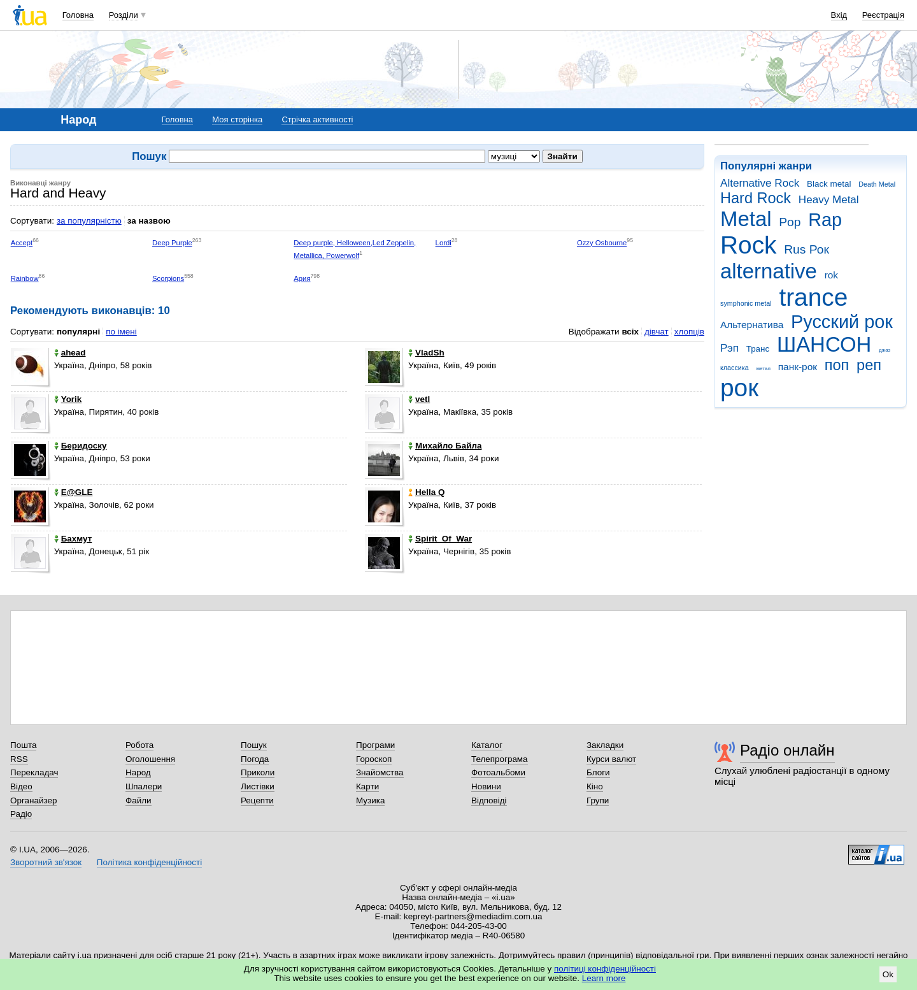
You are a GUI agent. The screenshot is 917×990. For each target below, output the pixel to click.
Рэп (729, 348)
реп (869, 365)
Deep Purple (172, 243)
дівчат (656, 331)
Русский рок (842, 322)
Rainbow (25, 278)
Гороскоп (374, 759)
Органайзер (33, 800)
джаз (884, 350)
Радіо (21, 814)
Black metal (829, 184)
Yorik (68, 399)
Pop (789, 222)
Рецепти (257, 800)
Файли (138, 800)
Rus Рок (806, 249)
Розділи (123, 15)
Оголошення (150, 759)
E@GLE (73, 492)
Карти (367, 786)
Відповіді (489, 800)
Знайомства (380, 772)
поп (837, 365)
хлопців (689, 331)
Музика (370, 800)
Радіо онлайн (787, 750)
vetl (419, 399)
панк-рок (797, 366)
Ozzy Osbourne (602, 243)
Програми (375, 745)
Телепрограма (499, 759)
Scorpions (168, 278)
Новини (486, 786)
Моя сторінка (237, 119)
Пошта (23, 745)
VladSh (426, 352)
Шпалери (143, 786)
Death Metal (876, 184)
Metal (746, 219)
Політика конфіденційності (149, 862)
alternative (768, 271)
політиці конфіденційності (605, 968)
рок (739, 387)
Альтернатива (751, 324)
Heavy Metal (829, 200)
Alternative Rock (759, 183)
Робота (139, 745)
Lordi (443, 243)
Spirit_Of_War (440, 538)
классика (734, 367)
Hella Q (426, 492)
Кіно (594, 786)
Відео (21, 786)
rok (831, 274)
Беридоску (80, 445)
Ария (302, 278)
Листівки (257, 786)
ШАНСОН (824, 344)
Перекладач (34, 772)
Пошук (254, 745)
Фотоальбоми (498, 772)
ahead (70, 352)
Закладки (604, 745)
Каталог (486, 745)
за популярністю (89, 221)
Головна (78, 15)
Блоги (598, 772)
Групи (597, 800)
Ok (888, 974)
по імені (121, 331)
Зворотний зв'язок (46, 862)
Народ (138, 772)
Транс (758, 349)
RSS (19, 759)
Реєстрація (883, 15)
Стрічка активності (317, 119)
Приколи (257, 772)
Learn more (604, 978)
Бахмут (73, 538)
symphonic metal (746, 303)
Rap (825, 220)
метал (763, 368)
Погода (255, 759)
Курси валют (611, 759)
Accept (22, 243)
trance (813, 297)
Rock (748, 245)
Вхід (839, 15)
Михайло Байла (444, 445)
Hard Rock (755, 198)
